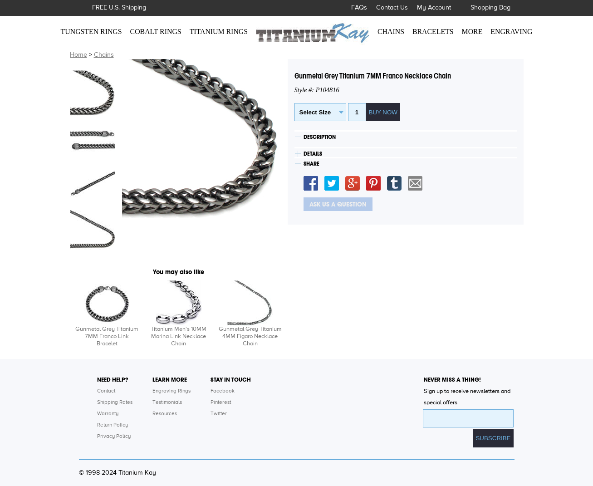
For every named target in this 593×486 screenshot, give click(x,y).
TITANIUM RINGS (219, 31)
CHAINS (390, 31)
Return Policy (112, 425)
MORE (472, 31)
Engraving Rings (171, 391)
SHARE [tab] (311, 164)
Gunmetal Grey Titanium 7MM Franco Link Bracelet (106, 336)
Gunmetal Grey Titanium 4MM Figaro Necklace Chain (250, 336)
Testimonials (167, 402)
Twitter (219, 414)
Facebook (223, 391)
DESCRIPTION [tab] (320, 137)
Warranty (107, 414)
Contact (106, 391)
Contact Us (392, 8)
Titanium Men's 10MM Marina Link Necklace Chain (178, 336)
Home (78, 55)
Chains (104, 55)
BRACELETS (433, 31)
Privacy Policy (114, 436)
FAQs (359, 8)
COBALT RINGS (155, 31)
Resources (164, 414)
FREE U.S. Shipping (119, 8)
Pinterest (221, 402)
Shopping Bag (490, 8)
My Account (434, 8)
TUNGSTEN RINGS (91, 31)
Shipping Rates (114, 402)
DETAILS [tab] (313, 154)
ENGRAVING (511, 31)
